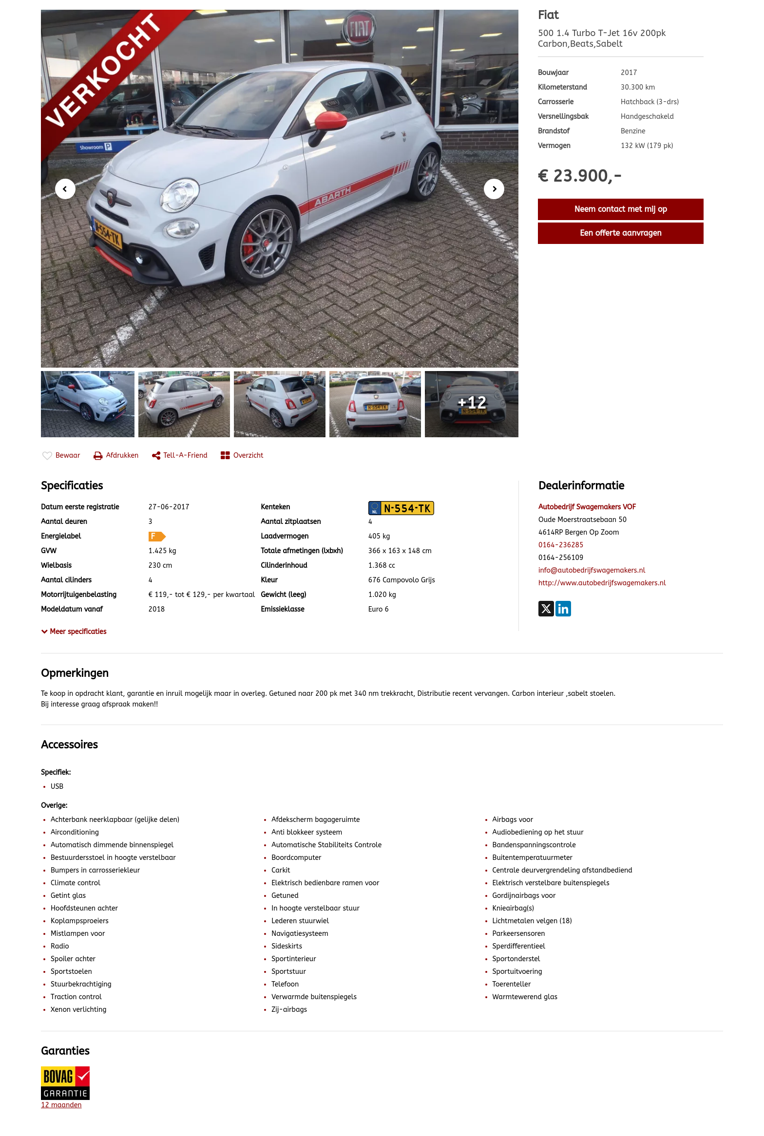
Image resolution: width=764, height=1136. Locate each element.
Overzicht (242, 456)
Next (497, 189)
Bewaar (61, 456)
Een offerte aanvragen (621, 233)
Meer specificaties (73, 632)
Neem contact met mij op (620, 209)
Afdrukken (116, 456)
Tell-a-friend (180, 456)
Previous (62, 188)
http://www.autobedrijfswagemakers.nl (602, 583)
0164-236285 (560, 545)
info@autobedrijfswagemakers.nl (592, 570)
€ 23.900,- (580, 176)
